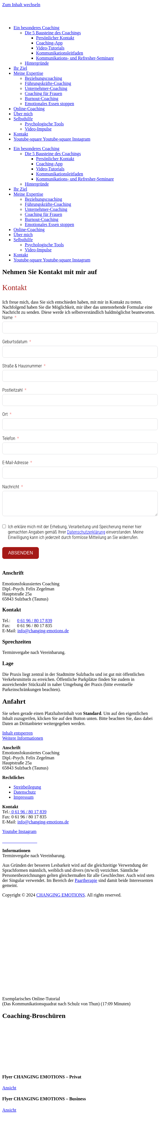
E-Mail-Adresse (15, 462)
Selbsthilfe (23, 118)
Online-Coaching (29, 108)
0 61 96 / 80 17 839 (34, 620)
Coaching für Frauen (43, 93)
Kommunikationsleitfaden (59, 53)
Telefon (8, 438)
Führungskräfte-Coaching (48, 83)
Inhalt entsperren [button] (17, 733)
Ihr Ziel (20, 68)
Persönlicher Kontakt (55, 37)
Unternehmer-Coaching (46, 88)
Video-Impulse (38, 129)
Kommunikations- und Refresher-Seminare (75, 58)
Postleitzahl (12, 390)
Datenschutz (25, 792)
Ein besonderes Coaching (36, 27)
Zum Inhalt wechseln (21, 4)
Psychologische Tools (44, 123)
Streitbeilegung (27, 787)
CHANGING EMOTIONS (60, 895)
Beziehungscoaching (43, 78)
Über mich (23, 113)
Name (7, 317)
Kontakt (21, 134)
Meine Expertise (28, 73)
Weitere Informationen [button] (22, 738)
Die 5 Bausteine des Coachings (53, 32)
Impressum (24, 797)
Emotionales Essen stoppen (49, 103)
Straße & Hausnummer (22, 366)
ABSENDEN (20, 552)
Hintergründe (37, 63)
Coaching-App (49, 42)
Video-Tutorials (50, 48)
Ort (5, 414)
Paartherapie (86, 880)
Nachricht (10, 486)
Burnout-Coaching (41, 98)
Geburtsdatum (14, 341)
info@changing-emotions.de (43, 630)
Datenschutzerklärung (86, 532)
